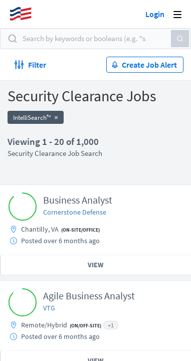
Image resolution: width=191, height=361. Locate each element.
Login (154, 14)
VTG (49, 307)
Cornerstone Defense (74, 212)
